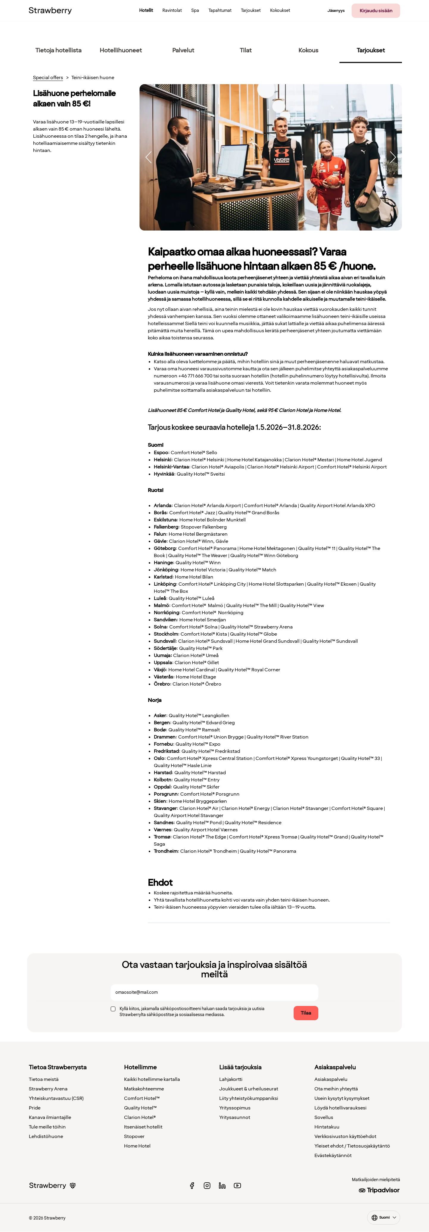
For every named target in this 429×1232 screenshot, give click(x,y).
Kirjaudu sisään (376, 10)
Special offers (48, 78)
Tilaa (306, 1013)
